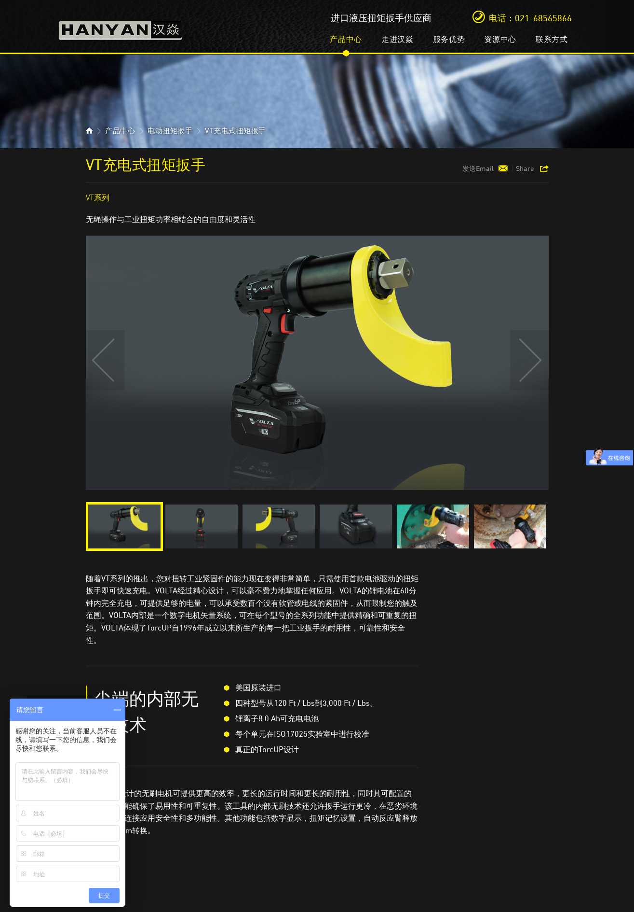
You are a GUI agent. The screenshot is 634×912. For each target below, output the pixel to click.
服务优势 (449, 39)
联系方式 (552, 39)
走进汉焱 (397, 39)
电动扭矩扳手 (170, 130)
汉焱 (120, 27)
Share (525, 168)
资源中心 (500, 39)
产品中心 (346, 39)
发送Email (478, 168)
